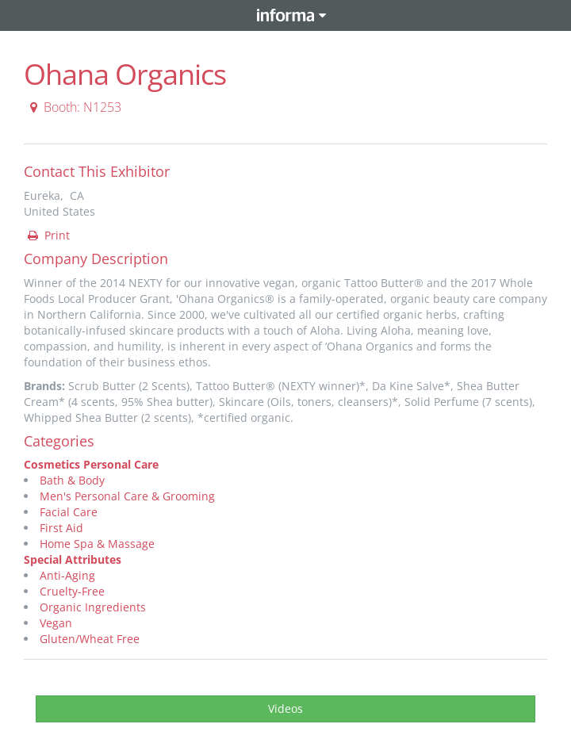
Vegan (56, 622)
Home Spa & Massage (97, 543)
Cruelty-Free (72, 591)
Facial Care (69, 511)
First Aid (61, 527)
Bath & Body (72, 480)
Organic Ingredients (93, 607)
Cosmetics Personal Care (91, 464)
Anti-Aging (67, 575)
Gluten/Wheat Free (90, 638)
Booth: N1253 (73, 107)
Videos (285, 708)
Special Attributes (72, 559)
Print (47, 235)
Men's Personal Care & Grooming (127, 496)
